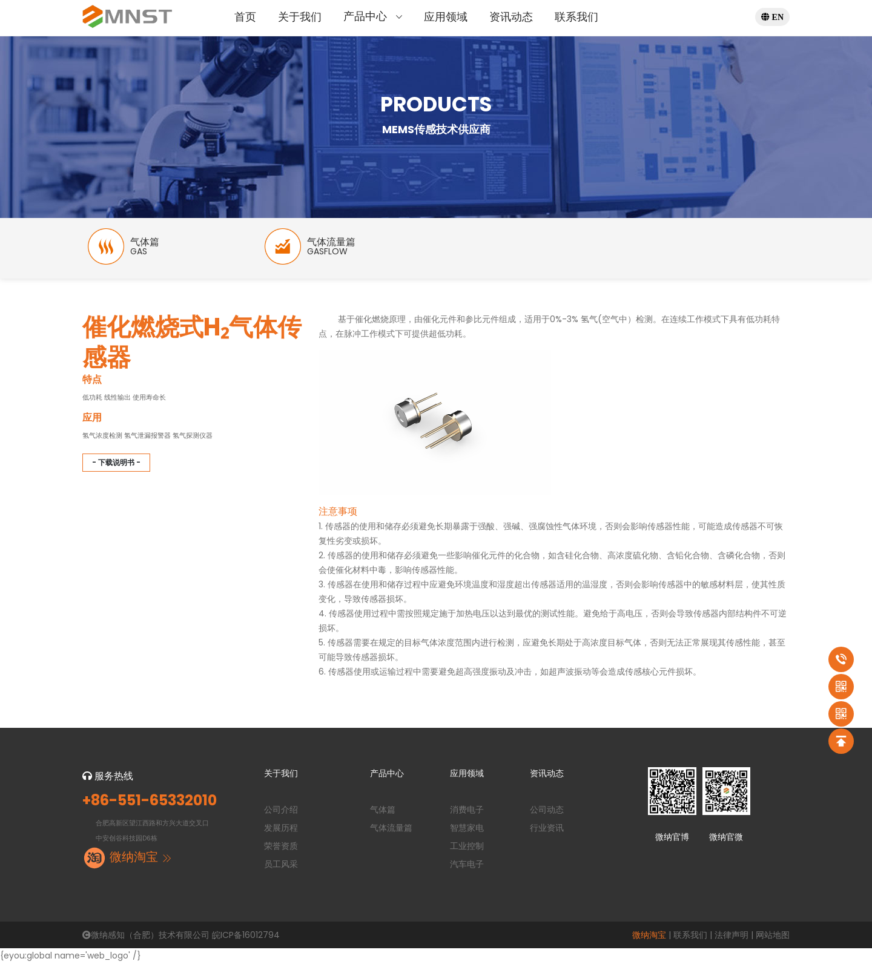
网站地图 (773, 939)
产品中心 (372, 16)
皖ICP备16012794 (246, 939)
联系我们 (576, 16)
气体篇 (382, 814)
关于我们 (300, 16)
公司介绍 (281, 814)
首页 (245, 16)
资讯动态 (511, 16)
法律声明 (731, 939)
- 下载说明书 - (116, 466)
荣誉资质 (281, 850)
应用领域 (445, 16)
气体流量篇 (391, 832)
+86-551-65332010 (149, 805)
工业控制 (467, 850)
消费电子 (467, 814)
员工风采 (281, 868)
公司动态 (547, 814)
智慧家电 (467, 832)
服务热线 (107, 780)
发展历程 (281, 832)
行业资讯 (547, 832)
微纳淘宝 (649, 939)
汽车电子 (467, 868)
